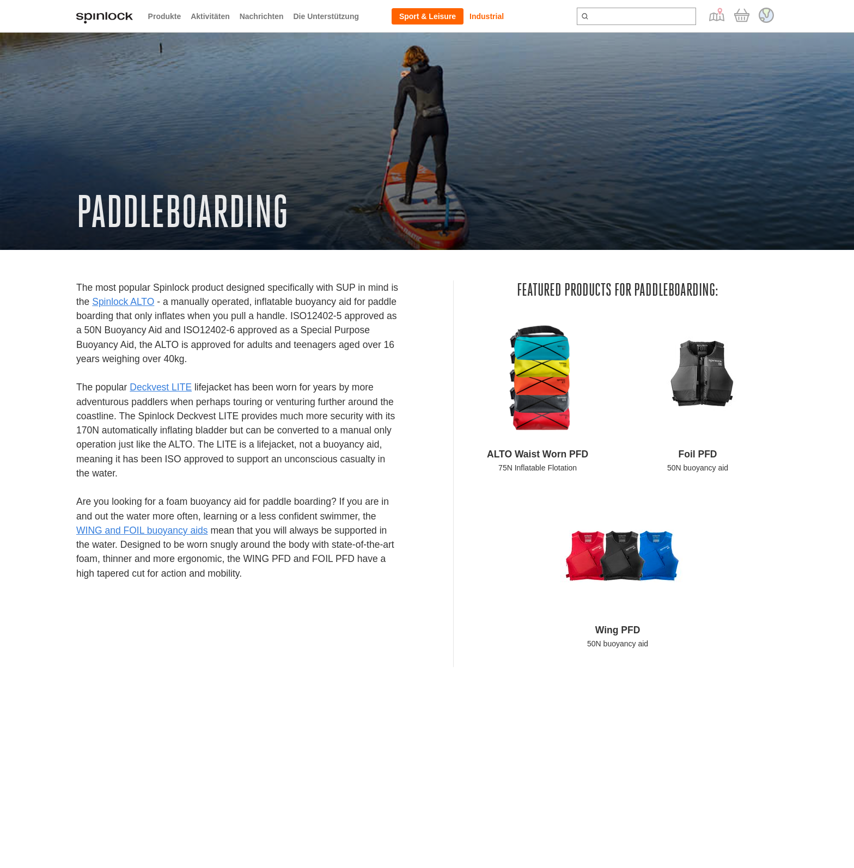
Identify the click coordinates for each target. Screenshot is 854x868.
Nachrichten (262, 16)
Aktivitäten (210, 16)
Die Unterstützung (326, 16)
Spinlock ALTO (123, 301)
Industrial (486, 16)
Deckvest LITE (161, 387)
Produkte (164, 16)
